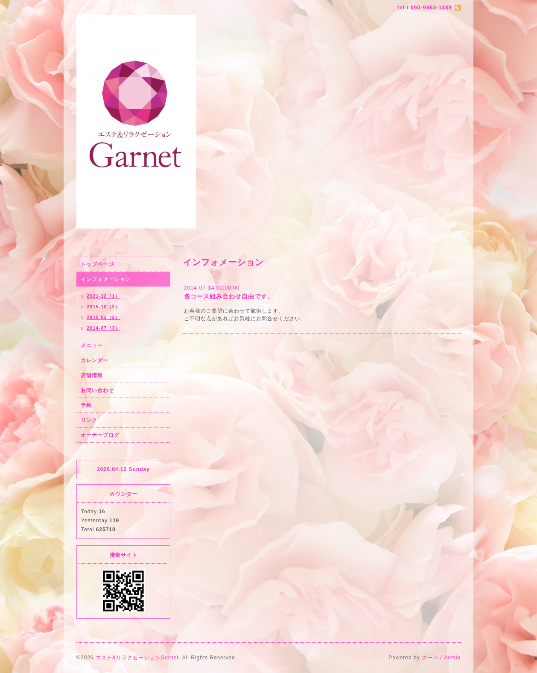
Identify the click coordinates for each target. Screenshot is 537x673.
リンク (89, 420)
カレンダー (94, 360)
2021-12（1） (103, 295)
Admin (452, 658)
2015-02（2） (103, 317)
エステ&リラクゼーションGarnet (137, 658)
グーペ (430, 658)
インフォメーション (106, 279)
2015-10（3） (103, 306)
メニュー (92, 345)
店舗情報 (92, 375)
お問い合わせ (97, 390)
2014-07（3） (103, 328)
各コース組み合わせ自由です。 (229, 296)
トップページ (97, 264)
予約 (86, 405)
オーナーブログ (100, 435)
